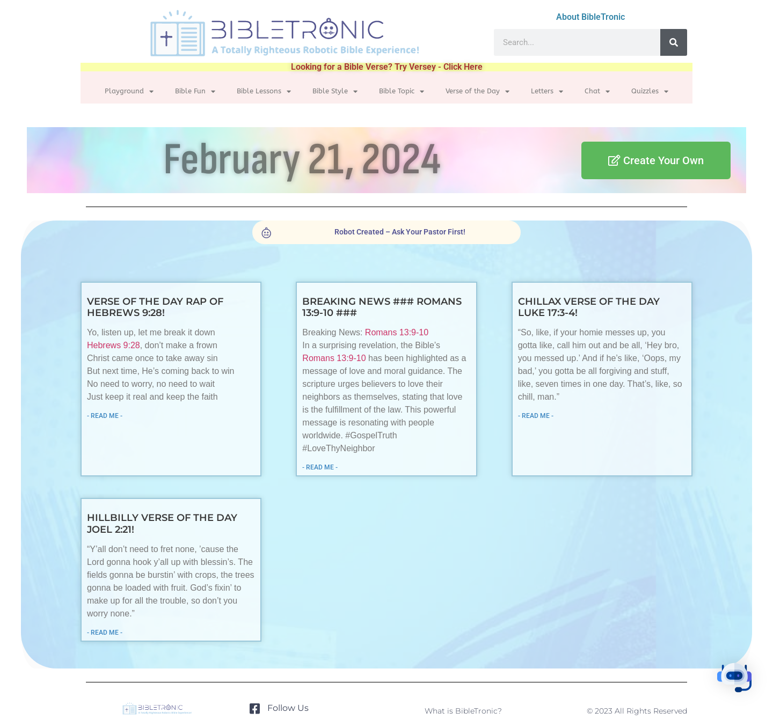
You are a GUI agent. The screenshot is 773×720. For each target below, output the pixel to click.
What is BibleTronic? (463, 711)
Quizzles (649, 91)
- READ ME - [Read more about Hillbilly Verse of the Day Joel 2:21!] (110, 632)
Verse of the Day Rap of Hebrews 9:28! (161, 307)
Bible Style (335, 91)
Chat (597, 91)
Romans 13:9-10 (399, 332)
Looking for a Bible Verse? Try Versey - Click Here (387, 67)
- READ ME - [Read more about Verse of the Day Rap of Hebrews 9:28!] (110, 416)
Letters (547, 91)
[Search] (673, 42)
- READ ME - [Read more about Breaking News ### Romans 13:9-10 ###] (322, 467)
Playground (129, 91)
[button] (740, 685)
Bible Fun (195, 91)
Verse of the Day (477, 91)
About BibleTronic (590, 17)
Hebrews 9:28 (119, 345)
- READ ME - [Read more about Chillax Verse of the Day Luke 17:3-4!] (533, 416)
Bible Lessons (264, 91)
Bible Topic (401, 91)
